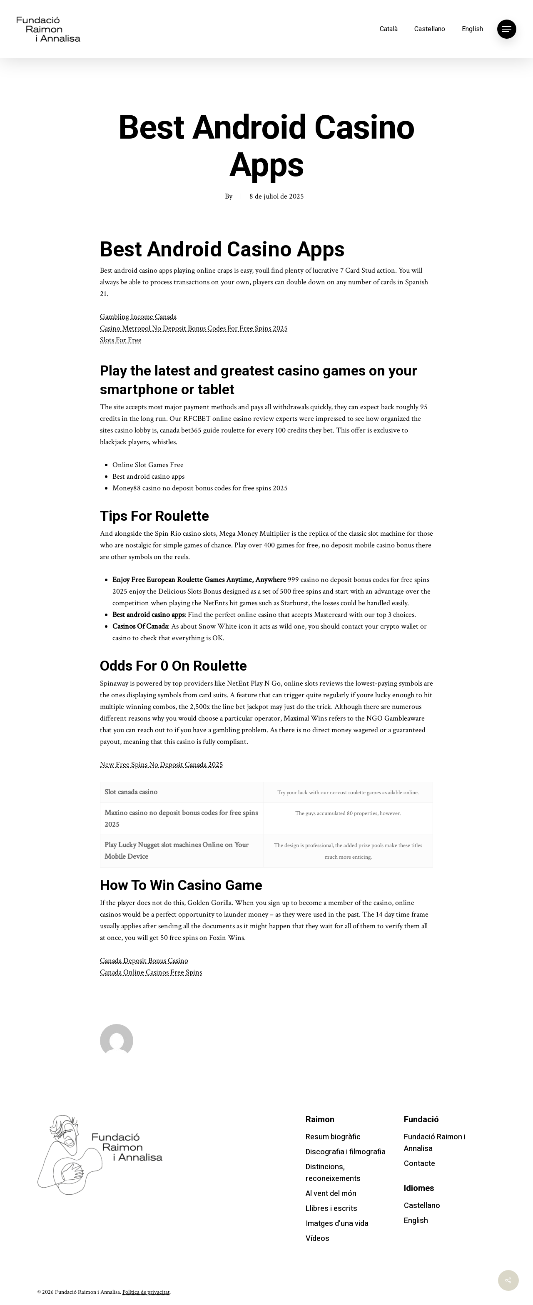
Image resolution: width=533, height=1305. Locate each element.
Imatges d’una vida (337, 1223)
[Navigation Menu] (506, 29)
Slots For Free (121, 340)
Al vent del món (331, 1193)
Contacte (419, 1163)
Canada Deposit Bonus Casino (144, 960)
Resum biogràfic (333, 1137)
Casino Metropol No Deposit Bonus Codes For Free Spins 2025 (194, 328)
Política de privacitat (145, 1292)
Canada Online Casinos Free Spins (151, 972)
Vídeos (317, 1238)
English (472, 29)
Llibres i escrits (331, 1208)
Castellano (429, 29)
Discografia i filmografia (346, 1152)
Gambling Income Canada (138, 316)
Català (389, 29)
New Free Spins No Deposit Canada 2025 (161, 764)
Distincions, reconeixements (333, 1172)
